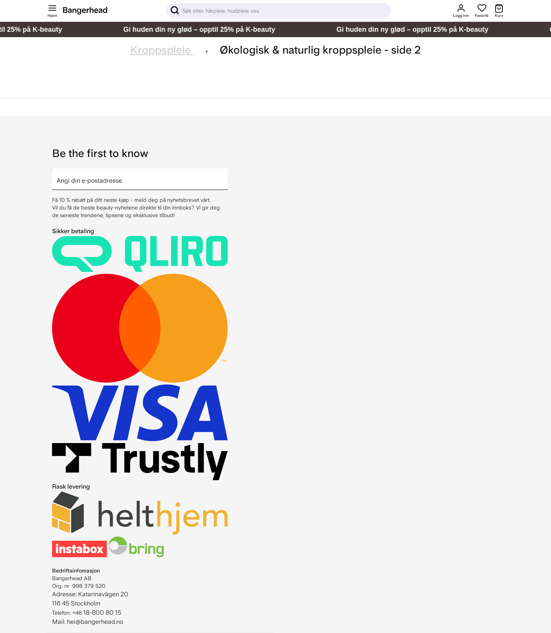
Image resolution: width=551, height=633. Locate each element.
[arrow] (225, 174)
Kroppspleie (162, 50)
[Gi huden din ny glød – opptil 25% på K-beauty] (275, 29)
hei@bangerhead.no (95, 621)
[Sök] (278, 10)
